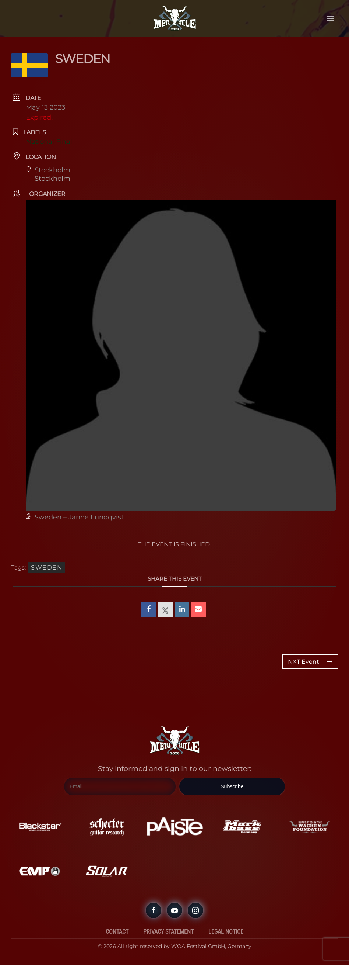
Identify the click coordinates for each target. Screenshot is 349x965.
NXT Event (310, 661)
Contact (117, 931)
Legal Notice (225, 931)
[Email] (120, 786)
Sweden (46, 567)
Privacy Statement (168, 931)
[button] (330, 18)
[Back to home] (174, 18)
